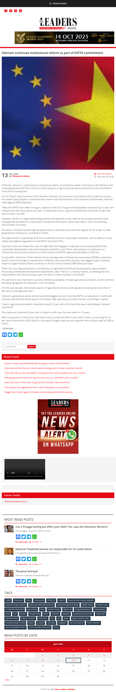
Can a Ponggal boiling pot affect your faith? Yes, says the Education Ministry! (61, 526)
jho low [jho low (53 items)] (23, 614)
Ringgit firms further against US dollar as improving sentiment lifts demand (38, 392)
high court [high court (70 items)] (68, 609)
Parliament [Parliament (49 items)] (43, 618)
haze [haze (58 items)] (42, 609)
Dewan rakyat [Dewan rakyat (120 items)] (87, 605)
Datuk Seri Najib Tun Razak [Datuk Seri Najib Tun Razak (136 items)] (67, 605)
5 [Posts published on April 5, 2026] (104, 655)
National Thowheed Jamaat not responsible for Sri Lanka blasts (53, 549)
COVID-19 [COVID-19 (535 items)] (51, 600)
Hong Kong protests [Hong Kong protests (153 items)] (83, 609)
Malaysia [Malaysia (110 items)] (66, 614)
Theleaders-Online (21, 176)
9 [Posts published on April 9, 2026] (58, 660)
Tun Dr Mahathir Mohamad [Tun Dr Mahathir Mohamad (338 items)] (39, 627)
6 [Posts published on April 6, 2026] (11, 660)
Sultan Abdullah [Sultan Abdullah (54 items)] (93, 623)
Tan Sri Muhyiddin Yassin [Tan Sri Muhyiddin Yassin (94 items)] (15, 627)
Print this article (102, 173)
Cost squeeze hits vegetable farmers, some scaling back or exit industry (37, 387)
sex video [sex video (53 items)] (51, 623)
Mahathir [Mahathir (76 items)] (55, 614)
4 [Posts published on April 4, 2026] (88, 655)
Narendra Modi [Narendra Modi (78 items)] (11, 618)
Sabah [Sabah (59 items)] (31, 623)
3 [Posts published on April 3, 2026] (73, 655)
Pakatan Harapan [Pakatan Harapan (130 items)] (28, 618)
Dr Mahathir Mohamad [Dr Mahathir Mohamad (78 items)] (14, 609)
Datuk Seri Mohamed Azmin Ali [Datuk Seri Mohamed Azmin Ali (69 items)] (42, 605)
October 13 (35, 542)
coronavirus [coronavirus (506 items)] (39, 600)
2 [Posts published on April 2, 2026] (58, 655)
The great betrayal (26, 571)
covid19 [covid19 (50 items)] (62, 600)
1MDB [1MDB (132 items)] (8, 600)
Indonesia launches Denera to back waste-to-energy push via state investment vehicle (43, 368)
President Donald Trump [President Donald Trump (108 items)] (15, 623)
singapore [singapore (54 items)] (62, 623)
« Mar (6, 679)
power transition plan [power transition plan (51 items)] (80, 618)
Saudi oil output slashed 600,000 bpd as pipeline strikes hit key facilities (37, 363)
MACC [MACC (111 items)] (45, 614)
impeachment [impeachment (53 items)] (99, 609)
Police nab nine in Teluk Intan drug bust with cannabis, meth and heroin (37, 382)
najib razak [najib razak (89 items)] (100, 614)
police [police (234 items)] (66, 618)
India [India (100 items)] (8, 614)
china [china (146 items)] (29, 600)
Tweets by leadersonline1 (16, 501)
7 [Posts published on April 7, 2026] (27, 660)
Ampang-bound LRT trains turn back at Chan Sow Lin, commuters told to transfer (41, 377)
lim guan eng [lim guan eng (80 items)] (35, 614)
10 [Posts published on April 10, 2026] (73, 660)
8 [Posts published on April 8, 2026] (42, 660)
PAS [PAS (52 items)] (52, 618)
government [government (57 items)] (32, 609)
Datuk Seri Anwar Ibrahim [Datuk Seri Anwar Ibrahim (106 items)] (16, 605)
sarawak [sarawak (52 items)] (40, 623)
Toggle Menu (58, 3)
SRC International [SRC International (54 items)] (77, 623)
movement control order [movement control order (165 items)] (83, 614)
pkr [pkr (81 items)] (59, 618)
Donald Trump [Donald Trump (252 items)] (102, 605)
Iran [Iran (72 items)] (15, 614)
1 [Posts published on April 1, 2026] (42, 655)
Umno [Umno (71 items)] (56, 627)
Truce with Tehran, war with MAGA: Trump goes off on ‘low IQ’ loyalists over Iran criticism (44, 373)
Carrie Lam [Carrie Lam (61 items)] (18, 600)
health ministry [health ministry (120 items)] (54, 609)
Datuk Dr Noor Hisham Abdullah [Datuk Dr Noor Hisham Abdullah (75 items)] (81, 600)
